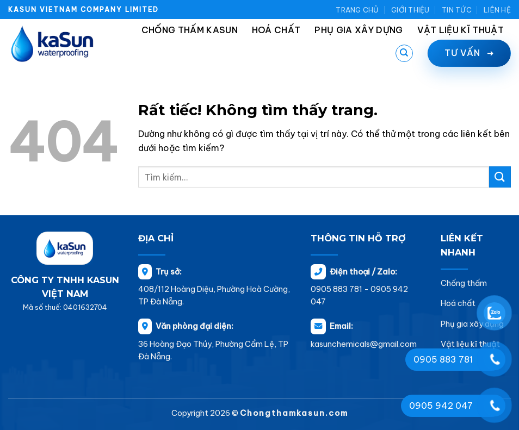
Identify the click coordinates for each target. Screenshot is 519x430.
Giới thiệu (410, 9)
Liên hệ (497, 9)
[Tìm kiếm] (404, 53)
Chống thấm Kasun (189, 29)
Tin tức (457, 9)
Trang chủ (357, 9)
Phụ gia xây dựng (358, 29)
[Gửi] (500, 177)
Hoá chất (276, 29)
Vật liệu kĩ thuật (460, 29)
